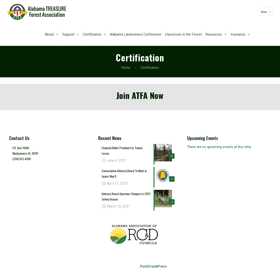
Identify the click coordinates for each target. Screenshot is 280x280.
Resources (231, 272)
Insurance (249, 272)
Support (99, 272)
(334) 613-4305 (21, 158)
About (85, 272)
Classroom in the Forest (201, 272)
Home (125, 68)
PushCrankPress (153, 266)
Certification (117, 272)
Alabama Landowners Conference (154, 272)
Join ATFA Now (139, 95)
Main (266, 12)
